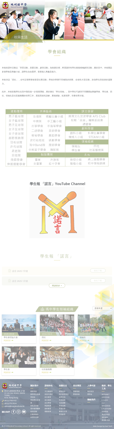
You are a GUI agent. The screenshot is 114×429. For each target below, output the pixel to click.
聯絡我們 (91, 399)
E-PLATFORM (106, 409)
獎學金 (89, 394)
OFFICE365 (106, 397)
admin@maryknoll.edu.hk (14, 406)
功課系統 (105, 411)
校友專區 (77, 385)
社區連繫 (62, 403)
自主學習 (48, 403)
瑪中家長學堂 (64, 394)
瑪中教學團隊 (35, 408)
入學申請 (91, 385)
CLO (103, 403)
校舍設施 (33, 411)
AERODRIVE (106, 406)
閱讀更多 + (57, 285)
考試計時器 (106, 414)
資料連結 (105, 417)
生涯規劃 (62, 400)
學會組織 (62, 406)
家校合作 (62, 391)
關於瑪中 (34, 385)
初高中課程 (49, 394)
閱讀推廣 (48, 406)
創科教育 (48, 408)
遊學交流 (62, 397)
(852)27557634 (10, 403)
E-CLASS (105, 400)
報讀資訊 (90, 391)
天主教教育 (49, 391)
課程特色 (49, 385)
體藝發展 (48, 411)
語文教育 (48, 397)
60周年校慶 (34, 417)
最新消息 (33, 391)
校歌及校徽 (34, 406)
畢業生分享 (63, 411)
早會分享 (62, 408)
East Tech (108, 426)
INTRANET (106, 394)
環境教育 (62, 414)
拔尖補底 (48, 400)
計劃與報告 (34, 414)
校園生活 (63, 385)
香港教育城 (106, 420)
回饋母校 (76, 391)
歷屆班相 (76, 394)
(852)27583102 (10, 400)
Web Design (97, 426)
